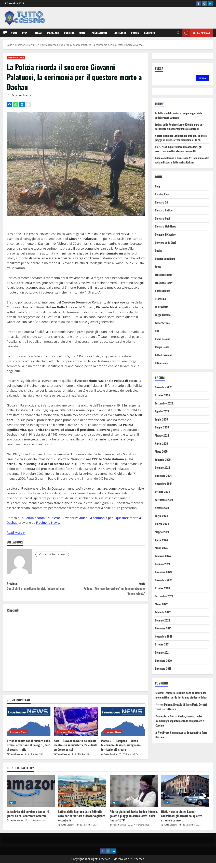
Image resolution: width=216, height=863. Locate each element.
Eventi (25, 33)
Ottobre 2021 (162, 644)
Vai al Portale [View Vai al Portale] (196, 33)
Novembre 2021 (163, 636)
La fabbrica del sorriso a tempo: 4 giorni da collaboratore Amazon (178, 115)
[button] (5, 32)
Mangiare (53, 33)
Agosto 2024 (162, 508)
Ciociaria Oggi (162, 218)
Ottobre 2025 (162, 395)
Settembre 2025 (164, 403)
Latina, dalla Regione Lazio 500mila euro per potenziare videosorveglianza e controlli (179, 126)
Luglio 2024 (161, 516)
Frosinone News (16, 57)
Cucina (158, 250)
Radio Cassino (162, 339)
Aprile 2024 (161, 540)
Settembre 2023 (164, 596)
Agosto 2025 (162, 411)
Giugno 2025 (162, 427)
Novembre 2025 (163, 387)
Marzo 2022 (161, 604)
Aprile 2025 (161, 443)
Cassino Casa (162, 194)
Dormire (69, 33)
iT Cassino (160, 299)
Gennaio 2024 (162, 564)
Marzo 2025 (161, 451)
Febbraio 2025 (163, 460)
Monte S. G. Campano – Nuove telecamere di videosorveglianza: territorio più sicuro (121, 745)
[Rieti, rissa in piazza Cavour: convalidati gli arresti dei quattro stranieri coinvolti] (185, 791)
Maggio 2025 (162, 435)
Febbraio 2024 (163, 556)
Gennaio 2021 (162, 652)
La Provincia (161, 307)
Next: (110, 588)
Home (14, 33)
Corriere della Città (165, 242)
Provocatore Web (164, 716)
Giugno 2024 (162, 524)
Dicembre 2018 (163, 668)
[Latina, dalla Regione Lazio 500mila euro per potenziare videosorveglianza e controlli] (82, 791)
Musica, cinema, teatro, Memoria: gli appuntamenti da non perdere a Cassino (179, 720)
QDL (157, 331)
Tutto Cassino (16, 754)
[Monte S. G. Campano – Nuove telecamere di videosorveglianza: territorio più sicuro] (123, 721)
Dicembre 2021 (163, 628)
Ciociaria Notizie (164, 210)
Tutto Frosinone (163, 355)
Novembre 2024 (163, 483)
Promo (135, 33)
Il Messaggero (162, 291)
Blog (157, 186)
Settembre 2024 (164, 500)
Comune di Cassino (165, 234)
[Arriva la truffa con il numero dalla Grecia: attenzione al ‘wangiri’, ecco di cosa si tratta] (28, 721)
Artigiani (120, 33)
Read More (14, 532)
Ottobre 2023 (162, 588)
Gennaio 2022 (162, 620)
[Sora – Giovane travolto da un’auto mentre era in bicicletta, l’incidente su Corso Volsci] (76, 721)
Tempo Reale (162, 347)
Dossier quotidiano (165, 259)
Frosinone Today (163, 283)
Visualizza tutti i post (52, 554)
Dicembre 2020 (163, 660)
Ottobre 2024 (162, 492)
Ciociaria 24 (161, 202)
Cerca (159, 68)
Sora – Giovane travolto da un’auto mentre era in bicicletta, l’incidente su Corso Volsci (75, 745)
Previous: (41, 586)
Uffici (82, 33)
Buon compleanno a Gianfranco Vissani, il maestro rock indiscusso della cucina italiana (182, 160)
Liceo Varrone (162, 323)
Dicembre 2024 (163, 476)
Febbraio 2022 (163, 612)
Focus (158, 266)
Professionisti (100, 33)
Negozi (38, 33)
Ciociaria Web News (165, 226)
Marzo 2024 (161, 548)
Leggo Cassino (163, 315)
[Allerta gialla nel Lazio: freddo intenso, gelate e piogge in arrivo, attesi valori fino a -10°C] (134, 791)
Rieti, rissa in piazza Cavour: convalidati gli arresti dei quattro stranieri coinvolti (178, 149)
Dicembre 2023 (163, 572)
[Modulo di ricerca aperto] (178, 33)
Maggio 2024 (162, 532)
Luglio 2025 (161, 419)
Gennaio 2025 (162, 467)
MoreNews (120, 859)
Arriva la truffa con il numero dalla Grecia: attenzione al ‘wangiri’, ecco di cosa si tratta (28, 745)
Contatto (149, 33)
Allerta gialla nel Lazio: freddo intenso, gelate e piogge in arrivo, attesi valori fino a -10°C (181, 138)
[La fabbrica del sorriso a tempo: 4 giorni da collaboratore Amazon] (31, 791)
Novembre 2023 (163, 580)
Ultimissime (161, 363)
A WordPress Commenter (169, 732)
